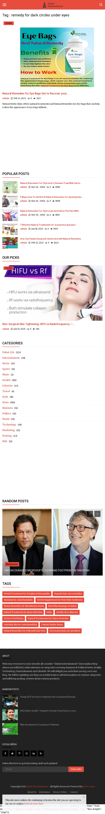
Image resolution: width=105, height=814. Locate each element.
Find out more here (34, 804)
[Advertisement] (52, 138)
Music (5, 374)
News (5, 402)
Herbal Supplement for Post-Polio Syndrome (60, 600)
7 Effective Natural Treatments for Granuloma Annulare (48, 225)
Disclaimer (44, 792)
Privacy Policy (60, 792)
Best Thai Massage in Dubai (62, 606)
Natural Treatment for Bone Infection (23, 612)
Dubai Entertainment (37, 786)
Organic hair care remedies (68, 593)
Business (7, 407)
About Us (31, 792)
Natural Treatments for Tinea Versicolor (48, 618)
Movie (6, 363)
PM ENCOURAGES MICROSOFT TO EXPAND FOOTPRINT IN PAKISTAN (47, 570)
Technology (9, 424)
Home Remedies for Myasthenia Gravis (24, 606)
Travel (6, 391)
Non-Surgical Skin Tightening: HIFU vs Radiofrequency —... (38, 324)
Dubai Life (8, 352)
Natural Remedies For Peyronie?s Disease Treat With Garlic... (51, 183)
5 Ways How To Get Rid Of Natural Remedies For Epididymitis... (51, 197)
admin (5, 98)
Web (4, 441)
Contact (74, 792)
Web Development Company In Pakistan (39, 724)
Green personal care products (65, 630)
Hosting (7, 435)
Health (6, 380)
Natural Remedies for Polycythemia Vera (24, 630)
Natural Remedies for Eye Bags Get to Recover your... (35, 93)
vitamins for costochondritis (18, 600)
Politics (6, 413)
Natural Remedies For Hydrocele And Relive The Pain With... (50, 211)
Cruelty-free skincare (67, 612)
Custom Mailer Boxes (52, 624)
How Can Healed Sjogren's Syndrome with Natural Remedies (50, 239)
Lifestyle (7, 385)
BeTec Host (89, 786)
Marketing (8, 430)
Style (5, 396)
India (49, 612)
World (5, 419)
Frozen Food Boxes (13, 618)
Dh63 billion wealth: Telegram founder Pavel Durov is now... (48, 711)
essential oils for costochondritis (20, 624)
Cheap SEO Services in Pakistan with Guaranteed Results (47, 697)
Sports (6, 369)
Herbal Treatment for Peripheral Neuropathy (27, 593)
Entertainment (11, 357)
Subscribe (76, 769)
